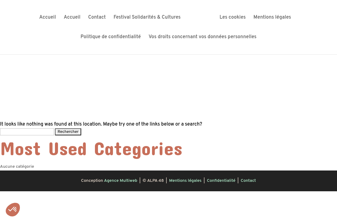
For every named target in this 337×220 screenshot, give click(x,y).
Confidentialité (221, 180)
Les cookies (232, 17)
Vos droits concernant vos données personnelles (202, 37)
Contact (97, 17)
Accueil (47, 17)
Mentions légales (272, 17)
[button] (12, 209)
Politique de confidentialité (111, 37)
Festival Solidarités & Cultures (147, 17)
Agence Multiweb (120, 180)
